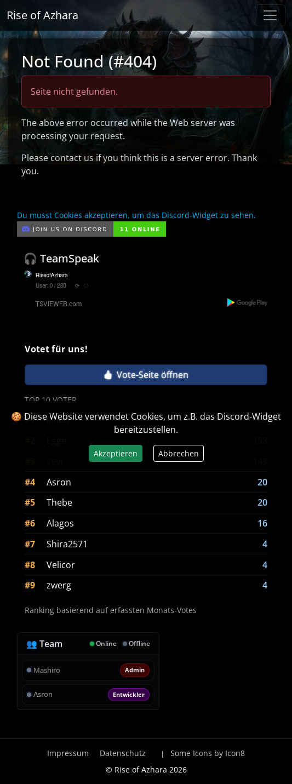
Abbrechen (178, 453)
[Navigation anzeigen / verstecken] (270, 15)
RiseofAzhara (52, 275)
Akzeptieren (116, 453)
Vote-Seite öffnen (146, 375)
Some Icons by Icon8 (207, 753)
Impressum (68, 753)
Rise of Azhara (42, 15)
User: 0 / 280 (51, 286)
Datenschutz (123, 753)
